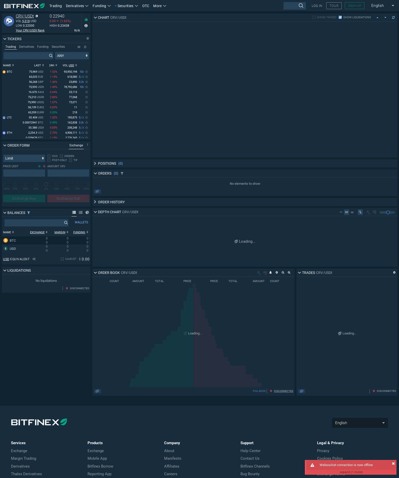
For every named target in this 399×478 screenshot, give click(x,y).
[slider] (46, 184)
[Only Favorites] (85, 47)
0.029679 (35, 138)
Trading (55, 6)
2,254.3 (36, 133)
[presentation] (294, 6)
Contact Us (250, 458)
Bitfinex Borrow (100, 466)
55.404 (36, 118)
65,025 (36, 77)
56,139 (36, 107)
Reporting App (99, 474)
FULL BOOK (259, 391)
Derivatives (77, 6)
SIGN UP (354, 6)
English (382, 5)
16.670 (36, 92)
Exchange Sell (68, 198)
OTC (145, 6)
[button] (159, 5)
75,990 (36, 102)
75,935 (36, 87)
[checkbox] (52, 156)
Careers (170, 474)
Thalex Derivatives (26, 474)
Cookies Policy (330, 458)
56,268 (36, 82)
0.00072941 (33, 123)
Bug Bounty (250, 474)
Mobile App (97, 458)
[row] (45, 240)
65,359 (36, 113)
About (169, 451)
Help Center (250, 451)
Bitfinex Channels (255, 466)
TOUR (334, 6)
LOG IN (317, 6)
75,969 (36, 72)
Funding (102, 6)
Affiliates (171, 466)
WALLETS (81, 222)
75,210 (36, 97)
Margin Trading (23, 458)
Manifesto (172, 458)
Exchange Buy (24, 198)
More (159, 6)
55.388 (36, 128)
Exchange (19, 451)
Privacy (323, 451)
